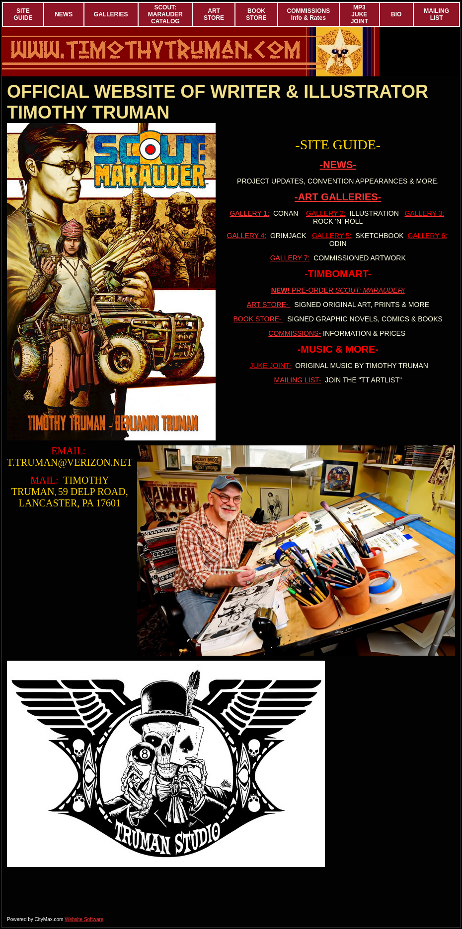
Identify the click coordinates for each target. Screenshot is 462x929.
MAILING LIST (436, 14)
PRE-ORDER (338, 290)
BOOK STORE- (258, 319)
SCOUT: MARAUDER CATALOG (165, 14)
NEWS (64, 14)
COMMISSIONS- (294, 333)
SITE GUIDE (22, 14)
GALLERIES (111, 14)
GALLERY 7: (290, 258)
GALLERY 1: (249, 213)
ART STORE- (269, 305)
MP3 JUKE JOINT (359, 14)
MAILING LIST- (297, 380)
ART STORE (214, 14)
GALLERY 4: (247, 236)
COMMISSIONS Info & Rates (308, 14)
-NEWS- (338, 164)
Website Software (84, 919)
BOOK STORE (256, 14)
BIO (396, 14)
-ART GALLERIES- (338, 196)
